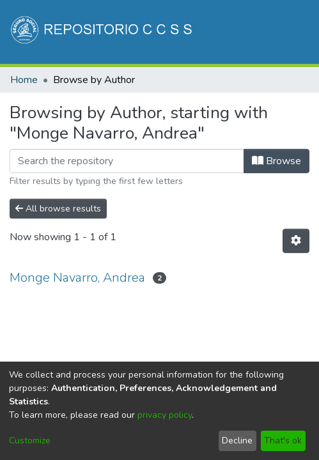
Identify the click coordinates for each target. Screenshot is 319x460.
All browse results (58, 209)
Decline (237, 440)
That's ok (283, 440)
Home (24, 80)
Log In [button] (246, 101)
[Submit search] (202, 101)
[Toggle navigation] (291, 101)
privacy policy (164, 415)
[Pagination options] (296, 241)
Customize (30, 440)
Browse (276, 161)
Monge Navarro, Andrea (77, 277)
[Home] (103, 32)
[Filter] (127, 161)
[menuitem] (220, 101)
